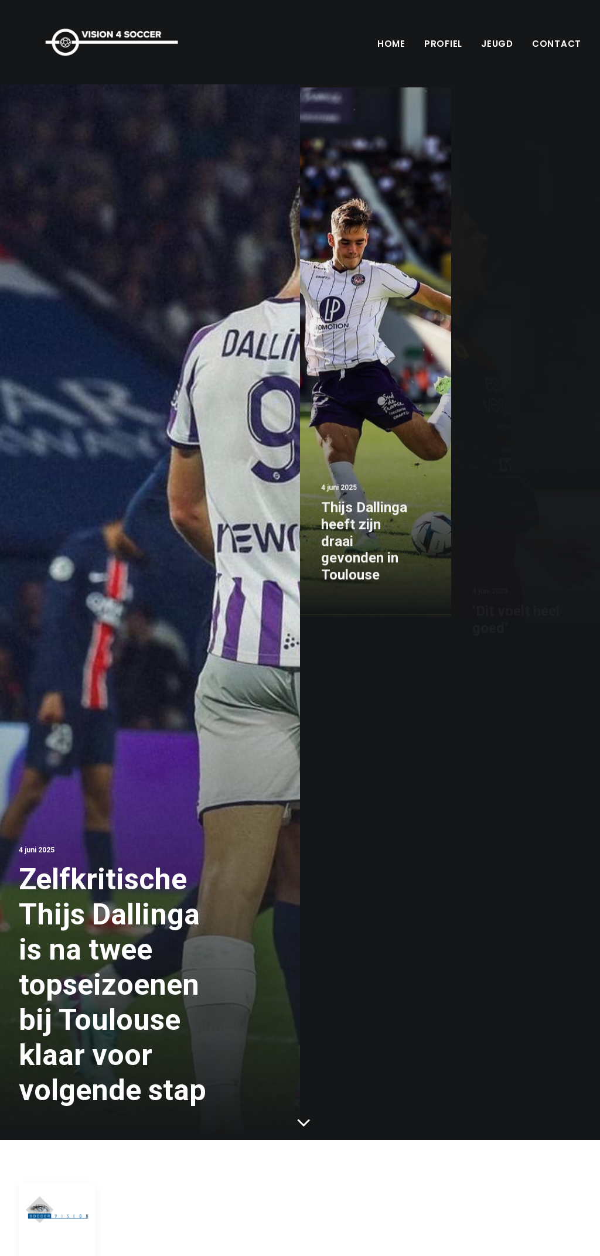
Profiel (443, 43)
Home (391, 43)
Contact (556, 43)
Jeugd (497, 43)
